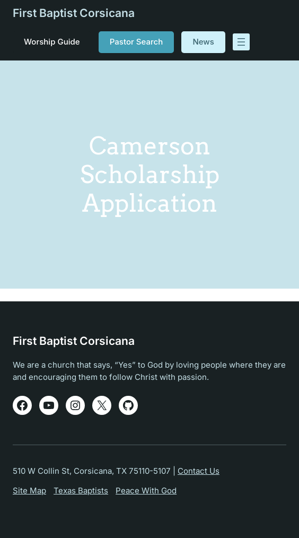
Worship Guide (52, 42)
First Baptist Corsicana (74, 13)
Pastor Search (136, 42)
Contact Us (198, 471)
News (203, 42)
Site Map (29, 490)
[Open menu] (241, 41)
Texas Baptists (81, 490)
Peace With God (146, 490)
